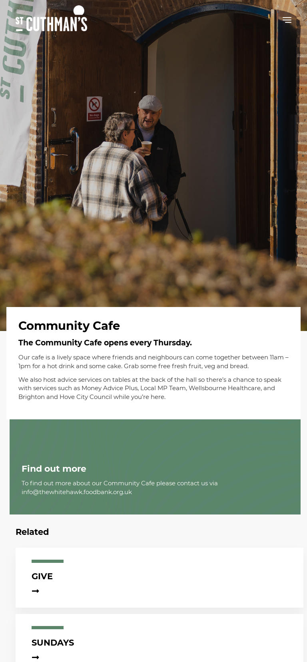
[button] (287, 22)
